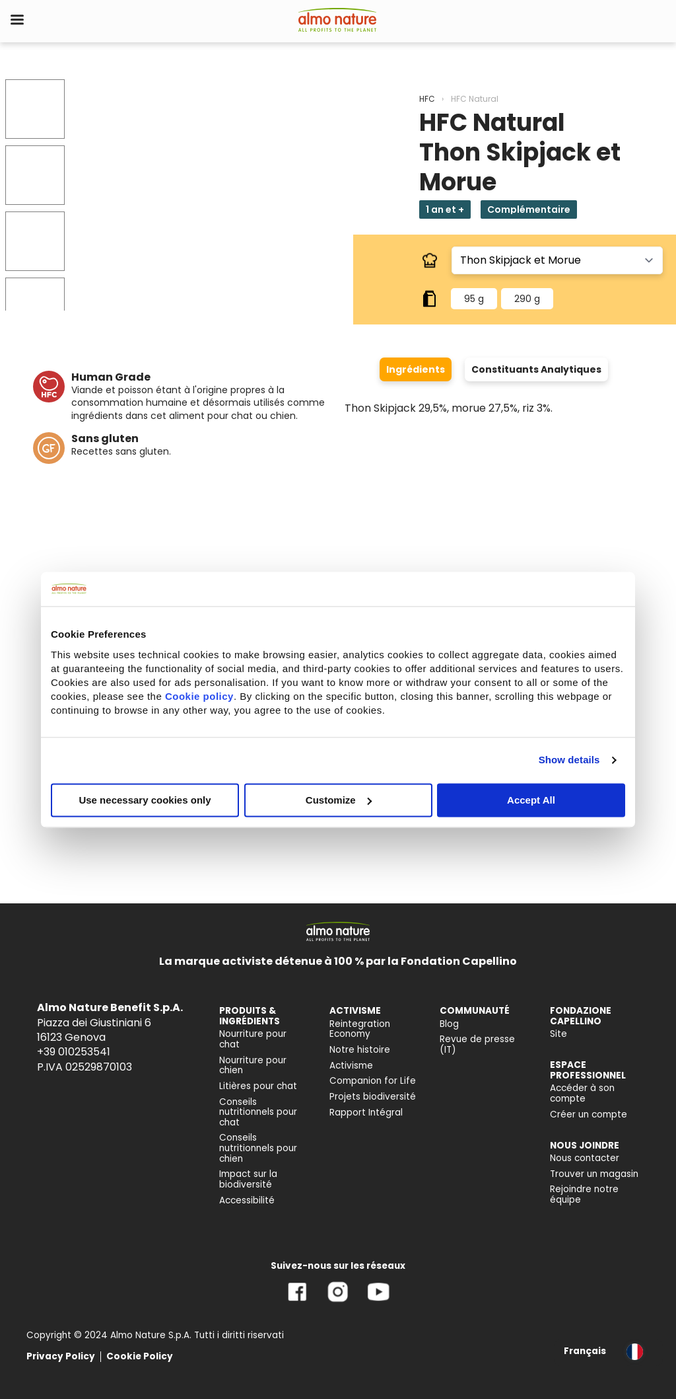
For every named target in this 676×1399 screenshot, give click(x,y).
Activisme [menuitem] (351, 1065)
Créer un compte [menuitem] (588, 1114)
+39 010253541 (73, 1051)
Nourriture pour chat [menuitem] (253, 1039)
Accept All (531, 800)
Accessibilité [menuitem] (247, 1200)
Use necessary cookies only (145, 800)
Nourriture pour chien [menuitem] (253, 1065)
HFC (427, 98)
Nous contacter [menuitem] (584, 1158)
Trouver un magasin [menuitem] (594, 1174)
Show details (569, 759)
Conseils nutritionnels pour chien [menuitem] (258, 1147)
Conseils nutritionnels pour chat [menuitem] (258, 1112)
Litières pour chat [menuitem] (258, 1086)
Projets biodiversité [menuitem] (372, 1096)
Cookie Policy (139, 1356)
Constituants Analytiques (536, 369)
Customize (339, 800)
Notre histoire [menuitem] (359, 1049)
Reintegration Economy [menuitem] (359, 1029)
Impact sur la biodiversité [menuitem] (248, 1179)
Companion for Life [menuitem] (372, 1081)
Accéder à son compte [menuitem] (582, 1093)
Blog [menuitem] (449, 1024)
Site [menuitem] (558, 1034)
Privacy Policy (60, 1356)
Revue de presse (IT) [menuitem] (477, 1044)
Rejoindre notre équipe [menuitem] (584, 1194)
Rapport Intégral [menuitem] (366, 1112)
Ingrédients (415, 369)
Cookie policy (199, 696)
